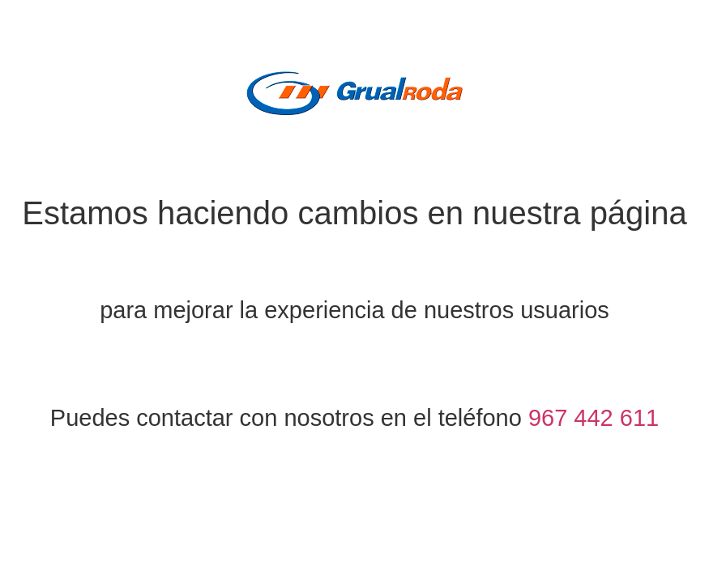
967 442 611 (593, 418)
